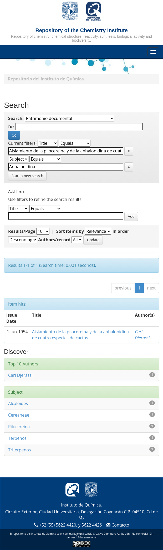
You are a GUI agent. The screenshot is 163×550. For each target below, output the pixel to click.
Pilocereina (19, 427)
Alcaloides (18, 403)
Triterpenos (19, 450)
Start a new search (27, 175)
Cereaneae (18, 415)
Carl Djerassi (142, 335)
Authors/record (54, 240)
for (11, 126)
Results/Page (21, 231)
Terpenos (17, 438)
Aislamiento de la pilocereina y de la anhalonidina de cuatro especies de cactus (80, 335)
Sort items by (70, 231)
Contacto (117, 525)
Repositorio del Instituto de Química (46, 79)
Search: (16, 118)
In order (120, 231)
